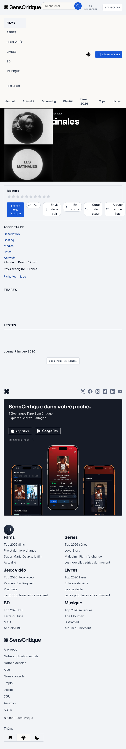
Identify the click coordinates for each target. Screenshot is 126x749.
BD (7, 602)
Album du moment (78, 628)
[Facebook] (90, 392)
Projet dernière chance (20, 550)
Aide (7, 669)
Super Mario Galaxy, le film (23, 556)
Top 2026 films (14, 544)
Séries (71, 537)
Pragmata (10, 589)
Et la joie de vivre (76, 583)
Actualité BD (12, 628)
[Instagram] (97, 392)
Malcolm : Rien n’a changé (83, 556)
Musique (73, 602)
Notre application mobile (21, 656)
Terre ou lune (13, 616)
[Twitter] (83, 392)
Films (9, 537)
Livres (71, 570)
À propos (10, 649)
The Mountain (74, 616)
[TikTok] (105, 392)
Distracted (72, 622)
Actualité (10, 562)
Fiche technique (15, 276)
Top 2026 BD (13, 610)
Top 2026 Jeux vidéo (19, 577)
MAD (7, 622)
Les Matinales (55, 113)
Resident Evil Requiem (19, 583)
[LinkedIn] (112, 392)
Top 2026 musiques (78, 610)
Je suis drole (74, 589)
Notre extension (15, 663)
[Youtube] (120, 392)
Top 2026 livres (76, 577)
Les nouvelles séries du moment (87, 562)
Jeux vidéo (15, 570)
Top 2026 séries (76, 544)
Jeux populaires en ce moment (26, 595)
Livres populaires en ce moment (87, 595)
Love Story (72, 550)
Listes (10, 325)
